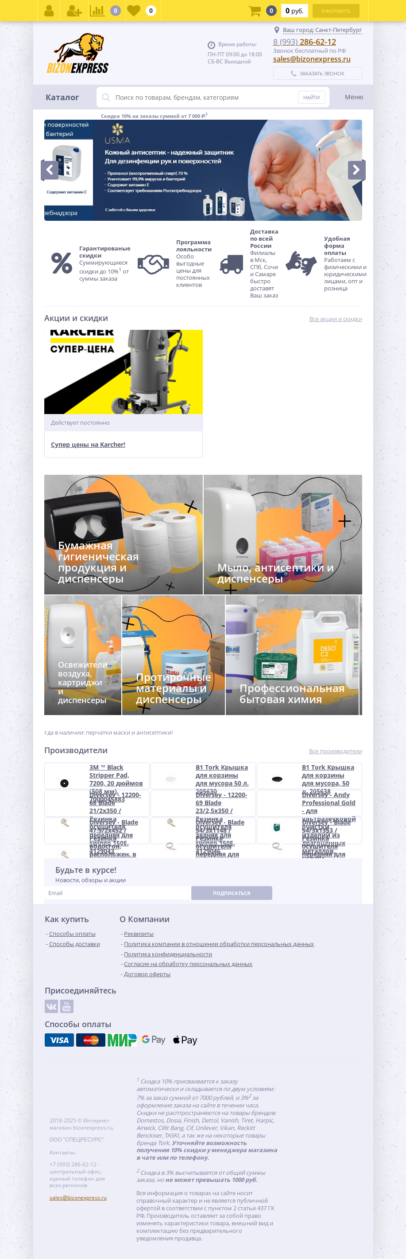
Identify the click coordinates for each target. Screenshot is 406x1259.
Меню (354, 97)
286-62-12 (304, 41)
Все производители (335, 751)
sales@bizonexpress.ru (312, 59)
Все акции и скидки (335, 319)
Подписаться (231, 893)
